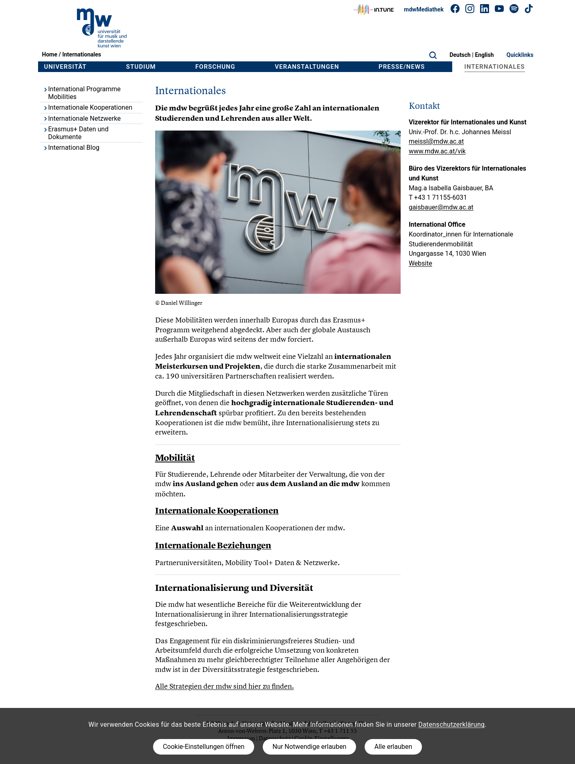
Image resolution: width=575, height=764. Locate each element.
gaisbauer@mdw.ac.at (441, 207)
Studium (141, 66)
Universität (65, 66)
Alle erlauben (393, 746)
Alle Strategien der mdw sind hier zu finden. (224, 686)
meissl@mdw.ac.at (436, 141)
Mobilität (175, 458)
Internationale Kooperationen (88, 107)
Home (49, 54)
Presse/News (402, 66)
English (484, 55)
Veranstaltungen (307, 66)
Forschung (215, 66)
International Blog (71, 147)
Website (420, 263)
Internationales (81, 54)
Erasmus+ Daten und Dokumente (76, 133)
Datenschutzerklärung (451, 724)
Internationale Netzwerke (82, 118)
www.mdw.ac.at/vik (437, 151)
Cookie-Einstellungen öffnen (203, 746)
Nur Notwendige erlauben (310, 746)
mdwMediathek (424, 9)
